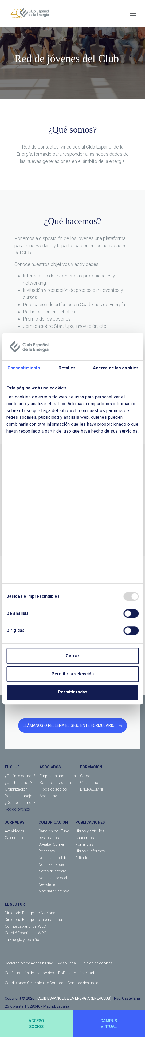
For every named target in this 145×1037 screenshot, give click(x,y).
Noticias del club (52, 858)
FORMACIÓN (91, 767)
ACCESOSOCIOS (36, 1023)
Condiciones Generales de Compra (34, 983)
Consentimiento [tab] (23, 367)
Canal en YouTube (53, 831)
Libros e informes (90, 851)
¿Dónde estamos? (20, 802)
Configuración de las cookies (29, 973)
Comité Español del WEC (25, 926)
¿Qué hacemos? (18, 782)
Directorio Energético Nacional (30, 913)
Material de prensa (53, 891)
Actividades (14, 831)
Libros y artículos (89, 831)
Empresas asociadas (58, 776)
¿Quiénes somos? (20, 776)
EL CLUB (12, 767)
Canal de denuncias (84, 983)
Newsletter (47, 884)
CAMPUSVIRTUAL (108, 1023)
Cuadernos (84, 838)
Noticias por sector (54, 878)
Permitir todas (72, 692)
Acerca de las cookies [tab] (116, 367)
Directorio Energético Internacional (34, 920)
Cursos (86, 776)
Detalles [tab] (67, 367)
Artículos (83, 858)
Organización (16, 789)
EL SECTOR (15, 904)
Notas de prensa (52, 871)
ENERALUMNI (91, 789)
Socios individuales (56, 782)
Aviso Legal (67, 963)
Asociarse (48, 796)
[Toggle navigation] (133, 13)
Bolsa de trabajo (18, 796)
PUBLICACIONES (90, 822)
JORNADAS (15, 822)
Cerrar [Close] (72, 655)
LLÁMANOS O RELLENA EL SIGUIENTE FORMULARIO (73, 725)
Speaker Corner (51, 844)
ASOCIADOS (50, 767)
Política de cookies (97, 963)
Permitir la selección (73, 673)
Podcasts (46, 851)
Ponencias (84, 844)
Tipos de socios (53, 789)
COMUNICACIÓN (53, 822)
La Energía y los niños (23, 940)
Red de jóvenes (17, 809)
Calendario (89, 782)
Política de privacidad (76, 973)
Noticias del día (51, 864)
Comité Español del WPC (25, 933)
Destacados (48, 838)
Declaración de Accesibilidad (29, 963)
